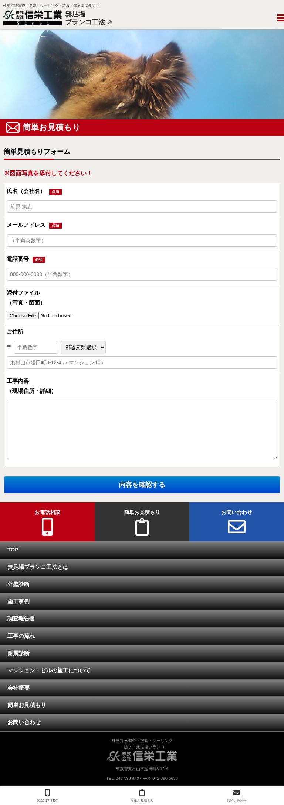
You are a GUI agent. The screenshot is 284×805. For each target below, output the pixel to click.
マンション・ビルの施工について (49, 671)
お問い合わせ (24, 723)
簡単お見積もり (26, 705)
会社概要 (18, 688)
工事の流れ (21, 636)
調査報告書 (21, 619)
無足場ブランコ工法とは (37, 567)
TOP (12, 550)
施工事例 (18, 602)
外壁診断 (18, 584)
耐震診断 (18, 654)
